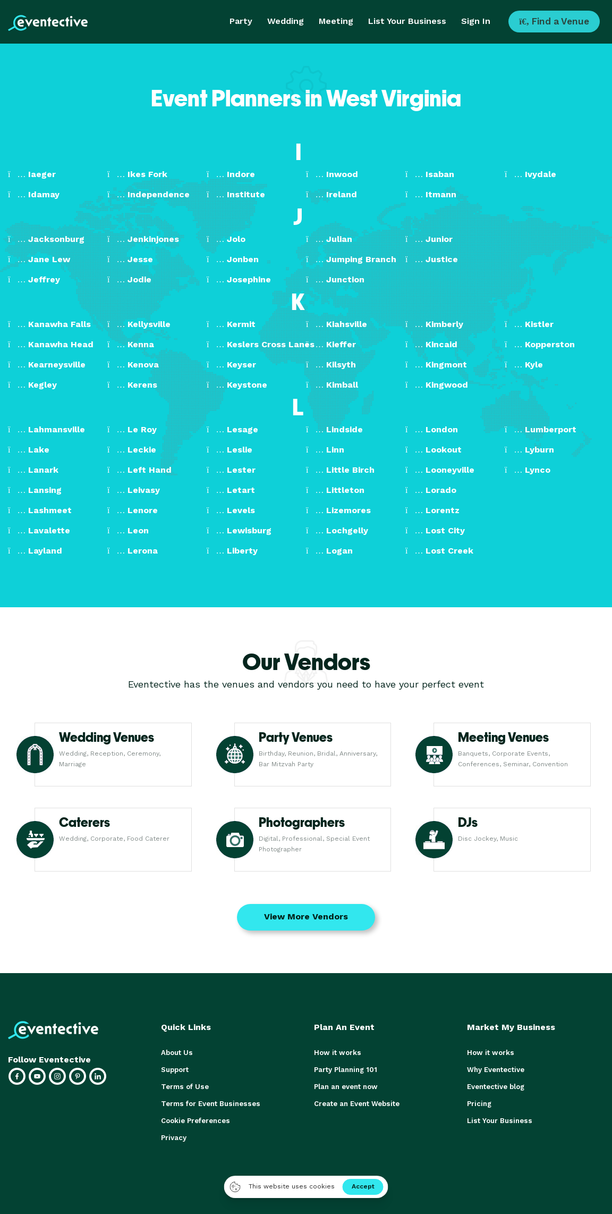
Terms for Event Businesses (209, 1104)
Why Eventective (495, 1070)
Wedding (285, 21)
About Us (176, 1053)
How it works (336, 1053)
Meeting (336, 21)
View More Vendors (306, 916)
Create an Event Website (356, 1104)
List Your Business (407, 21)
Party (241, 21)
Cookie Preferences (195, 1121)
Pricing (479, 1104)
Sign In (475, 21)
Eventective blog (495, 1087)
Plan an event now (345, 1087)
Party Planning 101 (345, 1070)
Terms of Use (184, 1087)
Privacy (173, 1138)
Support (175, 1070)
